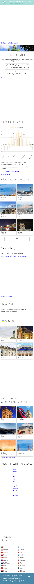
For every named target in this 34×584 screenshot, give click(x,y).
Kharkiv (21, 357)
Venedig (3, 197)
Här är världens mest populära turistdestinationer (14, 256)
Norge (21, 568)
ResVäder (3, 43)
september (15, 488)
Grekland (22, 547)
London (21, 419)
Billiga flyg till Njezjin (6, 174)
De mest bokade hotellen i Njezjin (10, 171)
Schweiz (5, 557)
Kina (21, 562)
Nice (2, 215)
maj (14, 478)
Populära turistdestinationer (8, 457)
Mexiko (5, 565)
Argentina (22, 557)
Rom (3, 436)
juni (14, 481)
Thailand (22, 549)
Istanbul (21, 436)
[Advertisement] (17, 24)
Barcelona (21, 197)
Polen (21, 552)
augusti (15, 486)
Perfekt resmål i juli (6, 78)
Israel (21, 555)
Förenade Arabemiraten (7, 454)
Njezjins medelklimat (6, 296)
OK (29, 576)
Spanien (5, 555)
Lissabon (20, 232)
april (14, 476)
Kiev (2, 340)
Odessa (21, 340)
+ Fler (17, 239)
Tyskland (5, 552)
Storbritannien (21, 421)
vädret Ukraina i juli (13, 43)
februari (15, 471)
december (15, 495)
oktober (15, 490)
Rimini (20, 215)
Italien (2, 438)
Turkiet (19, 438)
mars (14, 474)
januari (14, 469)
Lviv (2, 357)
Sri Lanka (22, 565)
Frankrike (3, 421)
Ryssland (22, 560)
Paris (3, 419)
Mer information (17, 582)
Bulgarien (22, 570)
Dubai (3, 453)
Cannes (3, 232)
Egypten (5, 570)
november (15, 493)
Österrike (5, 549)
